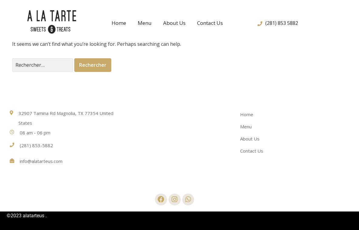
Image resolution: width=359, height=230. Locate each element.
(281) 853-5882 (36, 145)
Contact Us (210, 22)
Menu (145, 22)
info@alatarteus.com (41, 161)
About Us (174, 22)
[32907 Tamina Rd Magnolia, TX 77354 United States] (179, 138)
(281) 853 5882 (281, 23)
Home (119, 22)
